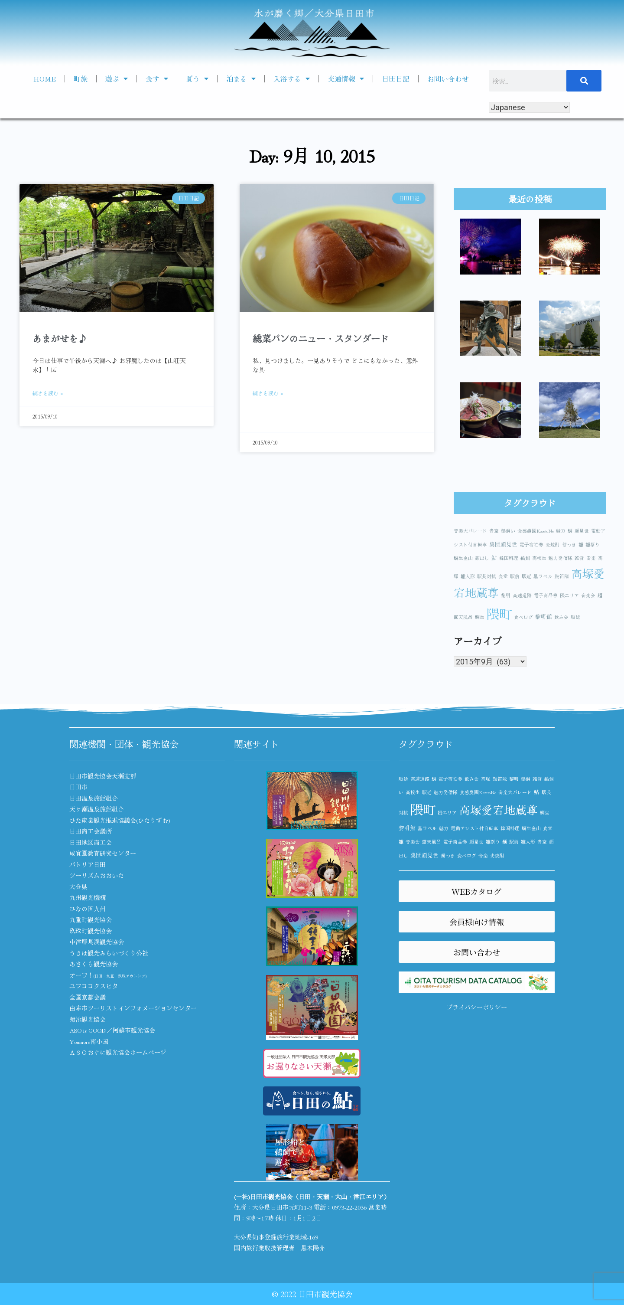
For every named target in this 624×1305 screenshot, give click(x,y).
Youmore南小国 (88, 1041)
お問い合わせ (448, 78)
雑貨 (579, 558)
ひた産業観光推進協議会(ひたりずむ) (119, 820)
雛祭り (592, 544)
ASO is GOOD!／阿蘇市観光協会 (112, 1030)
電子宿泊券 (531, 544)
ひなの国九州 (87, 908)
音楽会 (588, 595)
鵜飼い (508, 530)
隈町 (499, 613)
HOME (44, 78)
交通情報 (346, 78)
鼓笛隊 (562, 576)
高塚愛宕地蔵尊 (498, 809)
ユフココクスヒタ (93, 985)
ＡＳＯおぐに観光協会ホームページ (117, 1052)
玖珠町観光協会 (90, 930)
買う (197, 78)
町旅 (81, 78)
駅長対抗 (486, 576)
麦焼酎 (553, 544)
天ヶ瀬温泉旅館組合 (96, 809)
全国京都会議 (87, 997)
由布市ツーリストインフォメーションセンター (133, 1008)
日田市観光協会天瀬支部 (102, 776)
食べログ (523, 617)
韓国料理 (508, 558)
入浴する (291, 78)
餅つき (569, 544)
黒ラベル (542, 576)
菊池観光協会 (87, 1019)
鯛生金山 (463, 558)
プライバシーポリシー (476, 1007)
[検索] (584, 81)
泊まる (241, 78)
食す (157, 78)
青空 (494, 530)
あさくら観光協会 (93, 963)
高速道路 (522, 595)
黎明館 (543, 616)
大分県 (78, 886)
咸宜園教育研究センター (102, 853)
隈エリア (569, 595)
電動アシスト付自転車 (474, 828)
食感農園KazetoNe (535, 530)
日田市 (78, 786)
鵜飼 (525, 558)
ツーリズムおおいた (96, 875)
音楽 (591, 558)
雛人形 (468, 576)
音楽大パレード (470, 530)
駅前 (515, 576)
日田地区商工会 (90, 842)
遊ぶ (116, 78)
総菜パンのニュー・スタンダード (321, 338)
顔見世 (582, 530)
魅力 (561, 530)
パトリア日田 (87, 864)
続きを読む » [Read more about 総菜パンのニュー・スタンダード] (268, 392)
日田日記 (396, 78)
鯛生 (479, 617)
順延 (575, 617)
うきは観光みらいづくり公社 (108, 952)
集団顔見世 (503, 544)
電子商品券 (546, 595)
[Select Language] (529, 107)
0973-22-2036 (349, 1207)
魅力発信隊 (560, 558)
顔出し (482, 558)
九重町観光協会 (90, 919)
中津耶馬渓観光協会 (96, 941)
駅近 (526, 576)
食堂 (503, 576)
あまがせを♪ (59, 338)
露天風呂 (463, 617)
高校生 (539, 558)
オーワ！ (107, 975)
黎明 (505, 595)
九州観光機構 (87, 897)
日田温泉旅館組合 (93, 798)
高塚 (486, 778)
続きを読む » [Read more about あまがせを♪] (47, 392)
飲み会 (561, 617)
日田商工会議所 (90, 831)
